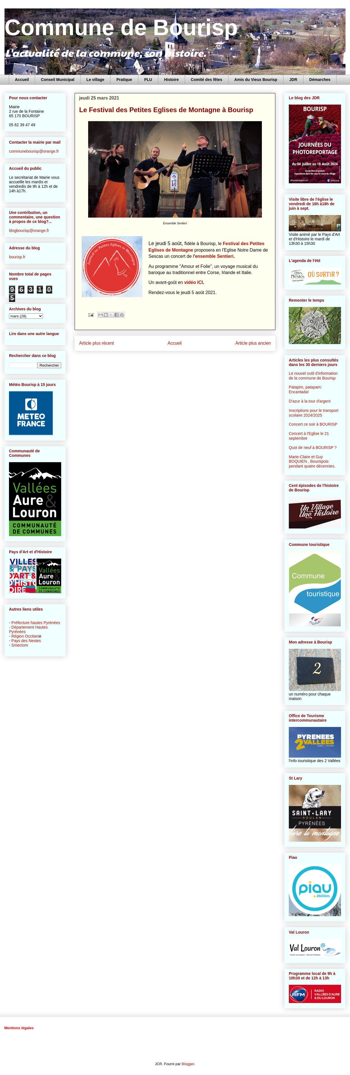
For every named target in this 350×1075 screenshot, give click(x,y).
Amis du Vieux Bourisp (255, 79)
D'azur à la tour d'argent (310, 401)
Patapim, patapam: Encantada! (305, 389)
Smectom (20, 645)
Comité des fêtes (206, 79)
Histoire (171, 79)
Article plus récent (96, 343)
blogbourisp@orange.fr (29, 230)
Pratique (124, 79)
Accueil (22, 79)
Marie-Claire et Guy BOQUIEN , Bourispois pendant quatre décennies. (312, 462)
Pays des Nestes (26, 640)
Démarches (320, 79)
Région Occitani (25, 636)
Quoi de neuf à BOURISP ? (313, 447)
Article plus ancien (253, 343)
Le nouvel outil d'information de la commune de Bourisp (313, 375)
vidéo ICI (193, 282)
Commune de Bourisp (121, 27)
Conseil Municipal (57, 79)
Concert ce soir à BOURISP (313, 424)
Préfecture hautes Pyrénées (36, 622)
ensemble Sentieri (214, 256)
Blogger (188, 1064)
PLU (148, 79)
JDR (293, 79)
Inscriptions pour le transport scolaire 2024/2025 (313, 412)
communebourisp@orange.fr (34, 151)
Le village (95, 79)
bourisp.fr (17, 257)
